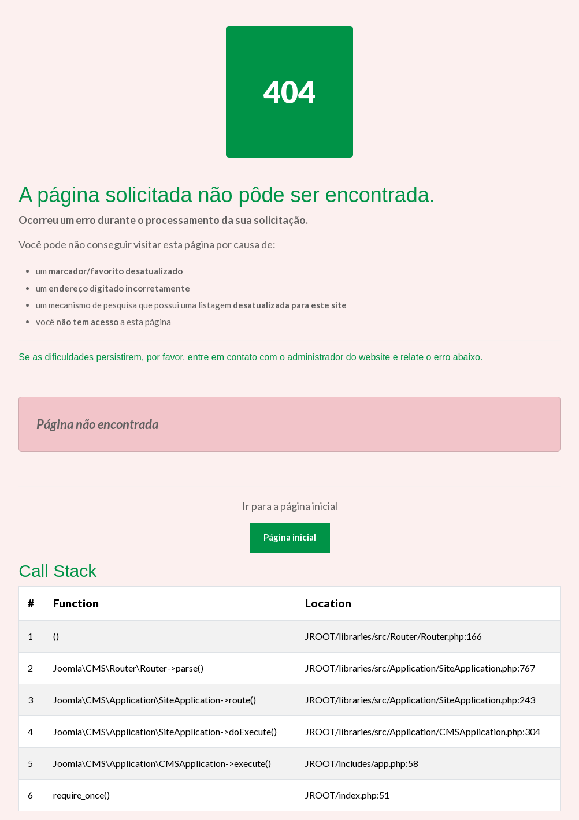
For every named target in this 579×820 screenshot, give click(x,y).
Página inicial (289, 537)
